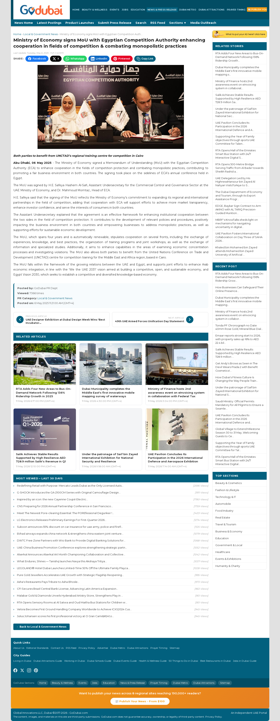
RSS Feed (157, 23)
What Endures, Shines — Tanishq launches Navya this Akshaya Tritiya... (62, 561)
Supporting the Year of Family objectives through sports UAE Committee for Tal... (235, 446)
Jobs (125, 9)
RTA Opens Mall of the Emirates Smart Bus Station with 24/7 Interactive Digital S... (235, 154)
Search (140, 23)
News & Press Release (162, 9)
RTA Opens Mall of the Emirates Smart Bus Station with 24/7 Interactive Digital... (235, 460)
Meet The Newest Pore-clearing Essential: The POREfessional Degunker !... (65, 513)
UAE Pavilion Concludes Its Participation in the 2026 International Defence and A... (234, 126)
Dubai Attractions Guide (48, 660)
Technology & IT (225, 496)
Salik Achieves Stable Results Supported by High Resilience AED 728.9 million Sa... (238, 98)
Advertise (102, 647)
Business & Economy (228, 531)
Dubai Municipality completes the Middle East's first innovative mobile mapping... (238, 301)
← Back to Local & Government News (41, 626)
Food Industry (224, 510)
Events (115, 9)
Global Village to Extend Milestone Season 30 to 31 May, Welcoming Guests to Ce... (237, 432)
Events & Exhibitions (228, 558)
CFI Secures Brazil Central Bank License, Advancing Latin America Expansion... (67, 588)
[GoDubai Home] (41, 9)
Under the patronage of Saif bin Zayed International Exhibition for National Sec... (237, 112)
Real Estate (222, 517)
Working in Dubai (74, 660)
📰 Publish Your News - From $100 (140, 701)
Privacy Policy (87, 647)
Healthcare (222, 552)
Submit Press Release (114, 23)
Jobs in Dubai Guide (244, 660)
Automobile (223, 503)
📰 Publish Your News (262, 9)
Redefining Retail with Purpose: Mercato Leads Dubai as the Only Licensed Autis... (70, 485)
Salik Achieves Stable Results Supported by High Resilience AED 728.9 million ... (238, 353)
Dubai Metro (187, 9)
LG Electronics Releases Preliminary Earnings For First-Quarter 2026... (61, 519)
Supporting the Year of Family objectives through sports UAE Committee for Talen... (235, 140)
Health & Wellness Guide (153, 660)
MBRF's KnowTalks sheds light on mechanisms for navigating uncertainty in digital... (236, 223)
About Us (18, 647)
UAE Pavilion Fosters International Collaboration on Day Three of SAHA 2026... (238, 237)
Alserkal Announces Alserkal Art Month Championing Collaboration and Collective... (71, 554)
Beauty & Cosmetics (228, 483)
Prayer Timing (236, 9)
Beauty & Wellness (94, 9)
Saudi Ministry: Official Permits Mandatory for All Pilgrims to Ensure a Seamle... (239, 405)
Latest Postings (49, 23)
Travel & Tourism (225, 524)
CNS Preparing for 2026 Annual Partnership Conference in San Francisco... (65, 506)
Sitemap (174, 647)
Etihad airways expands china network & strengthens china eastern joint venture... (70, 533)
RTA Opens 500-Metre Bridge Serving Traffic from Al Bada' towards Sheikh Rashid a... (239, 168)
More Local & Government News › (180, 336)
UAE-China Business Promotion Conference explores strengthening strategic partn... (72, 547)
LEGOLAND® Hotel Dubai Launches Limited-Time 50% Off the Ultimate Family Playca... (73, 568)
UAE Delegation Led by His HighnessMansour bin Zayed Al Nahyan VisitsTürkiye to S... (235, 182)
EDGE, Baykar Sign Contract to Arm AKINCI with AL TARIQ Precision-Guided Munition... (238, 209)
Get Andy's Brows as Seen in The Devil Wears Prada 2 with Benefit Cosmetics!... (236, 367)
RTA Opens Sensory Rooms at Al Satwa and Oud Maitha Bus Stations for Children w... (72, 602)
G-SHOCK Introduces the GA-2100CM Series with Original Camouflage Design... (69, 492)
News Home (24, 23)
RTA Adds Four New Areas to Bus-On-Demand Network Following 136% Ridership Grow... (239, 277)
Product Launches (79, 23)
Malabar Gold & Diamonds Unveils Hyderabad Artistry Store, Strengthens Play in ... (70, 595)
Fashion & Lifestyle (227, 490)
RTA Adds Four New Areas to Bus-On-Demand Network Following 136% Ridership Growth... (239, 57)
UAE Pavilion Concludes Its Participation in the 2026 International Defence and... (233, 419)
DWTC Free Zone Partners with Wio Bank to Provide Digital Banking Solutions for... (71, 540)
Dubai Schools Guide (99, 660)
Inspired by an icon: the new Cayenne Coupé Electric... (52, 499)
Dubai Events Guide (125, 660)
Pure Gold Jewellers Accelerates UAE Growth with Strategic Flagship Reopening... (70, 575)
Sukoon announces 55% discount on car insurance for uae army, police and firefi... (70, 526)
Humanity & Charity (227, 565)
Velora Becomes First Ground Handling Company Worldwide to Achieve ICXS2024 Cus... (74, 609)
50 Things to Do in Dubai (183, 660)
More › (259, 45)
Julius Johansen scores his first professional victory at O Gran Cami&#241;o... (65, 616)
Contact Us (57, 647)
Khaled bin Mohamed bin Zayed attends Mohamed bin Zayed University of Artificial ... (236, 251)
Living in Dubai (22, 660)
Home (76, 9)
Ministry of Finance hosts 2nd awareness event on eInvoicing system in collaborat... (235, 85)
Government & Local (228, 545)
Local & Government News (40, 34)
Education (138, 9)
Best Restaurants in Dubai (215, 660)
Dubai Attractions (212, 9)
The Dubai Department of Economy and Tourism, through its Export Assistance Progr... (238, 195)
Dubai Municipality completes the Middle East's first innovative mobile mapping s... (238, 71)
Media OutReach (203, 23)
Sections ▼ (178, 23)
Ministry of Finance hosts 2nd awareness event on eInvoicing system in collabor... (235, 315)
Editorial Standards (37, 647)
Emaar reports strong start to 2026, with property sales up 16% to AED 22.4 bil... (238, 339)
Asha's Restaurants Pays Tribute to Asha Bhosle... (48, 581)
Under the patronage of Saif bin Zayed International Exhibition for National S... (237, 391)
